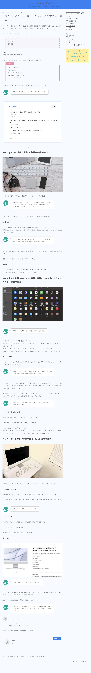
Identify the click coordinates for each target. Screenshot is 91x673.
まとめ (15, 141)
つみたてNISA (71, 20)
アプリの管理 (18, 125)
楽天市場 (11, 628)
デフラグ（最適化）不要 (21, 128)
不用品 (68, 33)
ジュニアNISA (71, 22)
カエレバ (16, 626)
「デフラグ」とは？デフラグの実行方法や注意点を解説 (20, 425)
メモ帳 (16, 117)
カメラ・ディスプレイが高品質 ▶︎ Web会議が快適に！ (29, 132)
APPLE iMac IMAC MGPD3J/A (17, 622)
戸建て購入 (70, 35)
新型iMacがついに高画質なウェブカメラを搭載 (17, 535)
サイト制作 (24, 13)
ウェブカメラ (18, 137)
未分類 (68, 37)
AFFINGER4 (70, 28)
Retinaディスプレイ (20, 134)
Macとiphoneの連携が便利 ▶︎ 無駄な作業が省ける (28, 112)
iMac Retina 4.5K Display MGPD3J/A (15, 60)
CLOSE (53, 106)
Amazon (16, 628)
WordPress (70, 30)
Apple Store (7, 603)
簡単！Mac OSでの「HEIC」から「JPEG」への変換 (19, 262)
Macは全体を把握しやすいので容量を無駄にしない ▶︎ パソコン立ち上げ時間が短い (34, 122)
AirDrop (16, 115)
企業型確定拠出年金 (73, 24)
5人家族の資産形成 (45, 3)
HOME (4, 659)
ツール (68, 31)
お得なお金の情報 (72, 18)
